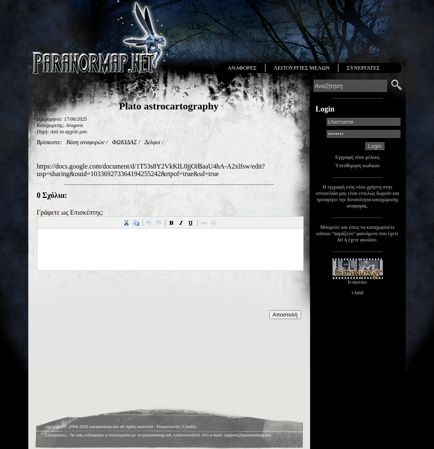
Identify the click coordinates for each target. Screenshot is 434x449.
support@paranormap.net (247, 434)
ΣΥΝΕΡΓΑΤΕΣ (363, 68)
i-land (358, 293)
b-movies (357, 282)
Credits (189, 426)
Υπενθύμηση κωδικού (357, 166)
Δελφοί (152, 142)
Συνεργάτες (56, 434)
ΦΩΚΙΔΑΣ (124, 142)
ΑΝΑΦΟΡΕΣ (241, 68)
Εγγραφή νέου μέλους (357, 157)
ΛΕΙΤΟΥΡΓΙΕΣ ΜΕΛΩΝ (302, 68)
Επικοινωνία (167, 426)
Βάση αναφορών (85, 142)
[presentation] (100, 294)
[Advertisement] (169, 340)
